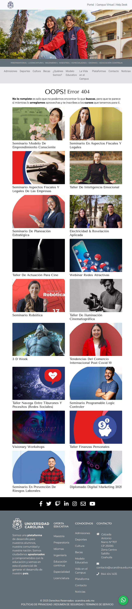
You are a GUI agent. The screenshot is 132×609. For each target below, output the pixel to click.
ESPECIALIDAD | (79, 63)
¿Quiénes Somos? (58, 73)
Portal (90, 4)
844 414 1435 (109, 573)
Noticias (126, 71)
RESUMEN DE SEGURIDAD (69, 604)
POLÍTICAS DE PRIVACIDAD (36, 604)
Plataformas (99, 71)
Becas (46, 71)
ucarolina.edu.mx (84, 600)
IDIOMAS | (93, 63)
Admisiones (10, 71)
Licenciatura (61, 578)
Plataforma (82, 579)
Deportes (25, 71)
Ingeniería (60, 555)
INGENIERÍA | (51, 63)
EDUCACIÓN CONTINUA (110, 63)
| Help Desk (120, 4)
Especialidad (62, 571)
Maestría (59, 536)
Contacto (113, 71)
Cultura (37, 71)
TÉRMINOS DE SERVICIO (99, 604)
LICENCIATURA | (36, 63)
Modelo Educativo (71, 73)
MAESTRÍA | (64, 63)
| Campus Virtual (104, 4)
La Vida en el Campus (84, 75)
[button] (10, 33)
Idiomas (59, 548)
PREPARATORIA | (19, 63)
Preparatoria (61, 542)
